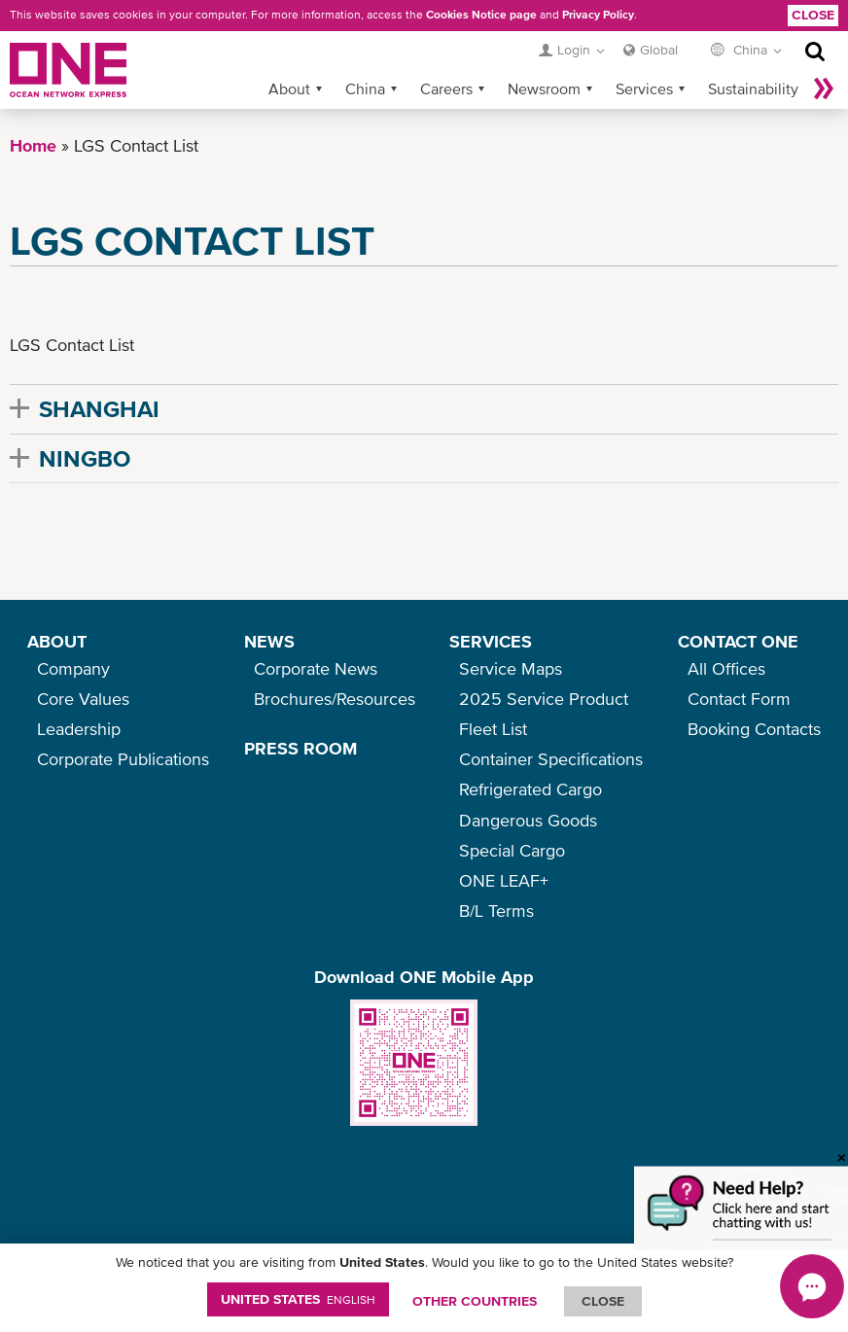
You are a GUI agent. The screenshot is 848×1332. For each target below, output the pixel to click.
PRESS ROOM (300, 748)
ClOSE (603, 1301)
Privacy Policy (598, 14)
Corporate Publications (123, 759)
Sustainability (753, 88)
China (365, 88)
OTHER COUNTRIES (474, 1301)
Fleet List (493, 729)
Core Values (83, 698)
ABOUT (57, 641)
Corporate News (315, 668)
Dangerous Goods (528, 820)
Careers (446, 88)
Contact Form (739, 698)
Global (659, 49)
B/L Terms (496, 910)
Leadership (79, 729)
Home (33, 145)
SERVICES (490, 641)
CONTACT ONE (738, 641)
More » (823, 88)
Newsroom (544, 88)
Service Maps (510, 668)
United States (298, 1299)
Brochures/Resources (334, 698)
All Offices (726, 668)
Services (644, 88)
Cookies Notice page (481, 14)
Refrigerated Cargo (530, 789)
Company (73, 668)
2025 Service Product (543, 698)
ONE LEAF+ (503, 880)
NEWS (269, 641)
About (289, 88)
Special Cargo (512, 850)
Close (813, 14)
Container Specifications (551, 759)
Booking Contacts (754, 729)
